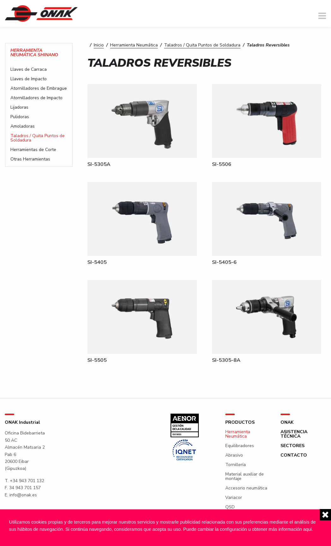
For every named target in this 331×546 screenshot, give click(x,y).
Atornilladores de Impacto (36, 98)
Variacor (233, 497)
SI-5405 (97, 262)
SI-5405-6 (224, 262)
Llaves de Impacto (28, 79)
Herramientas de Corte (33, 150)
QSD (230, 507)
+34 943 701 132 (27, 481)
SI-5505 (97, 360)
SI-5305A (98, 164)
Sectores (292, 446)
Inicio (99, 45)
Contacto (294, 455)
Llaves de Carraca (28, 69)
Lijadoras (19, 107)
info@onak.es (23, 495)
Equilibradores (239, 446)
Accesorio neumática (246, 488)
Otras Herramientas (30, 159)
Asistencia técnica (294, 434)
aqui (307, 529)
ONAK (287, 422)
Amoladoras (22, 126)
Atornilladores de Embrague (38, 88)
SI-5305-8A (226, 360)
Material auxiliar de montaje (244, 476)
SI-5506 (221, 164)
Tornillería (235, 465)
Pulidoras (19, 117)
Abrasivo (234, 455)
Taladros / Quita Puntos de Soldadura (202, 45)
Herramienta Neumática (134, 45)
